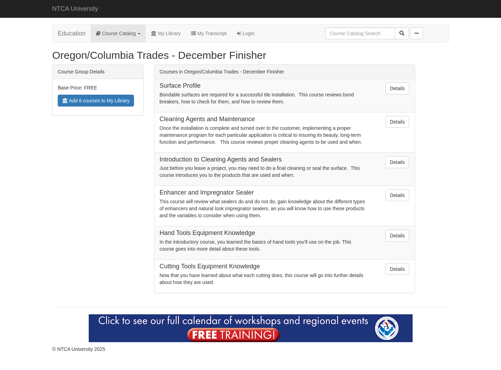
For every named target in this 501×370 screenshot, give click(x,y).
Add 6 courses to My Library (95, 100)
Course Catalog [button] (118, 33)
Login (245, 33)
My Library (166, 33)
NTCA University (75, 8)
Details (397, 88)
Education (72, 33)
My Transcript (208, 33)
